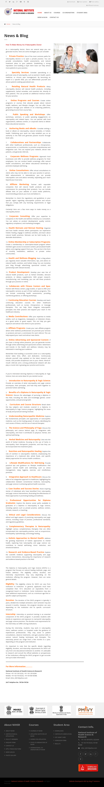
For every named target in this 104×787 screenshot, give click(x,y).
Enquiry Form (10, 742)
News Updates (82, 2)
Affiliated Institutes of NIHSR (38, 735)
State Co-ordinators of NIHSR (38, 743)
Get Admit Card (60, 737)
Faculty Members (12, 739)
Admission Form (60, 740)
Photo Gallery (94, 2)
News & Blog (42, 17)
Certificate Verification (63, 734)
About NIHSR (10, 731)
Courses (57, 13)
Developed (78, 781)
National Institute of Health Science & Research (27, 781)
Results (57, 744)
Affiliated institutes (92, 5)
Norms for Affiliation (38, 739)
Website (72, 781)
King (90, 781)
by (87, 781)
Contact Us (54, 17)
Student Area (82, 13)
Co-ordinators (68, 13)
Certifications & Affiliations (11, 735)
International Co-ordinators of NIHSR (37, 749)
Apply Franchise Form (13, 749)
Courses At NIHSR (36, 731)
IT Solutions (96, 781)
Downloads (71, 2)
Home (39, 13)
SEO (85, 781)
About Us (47, 13)
